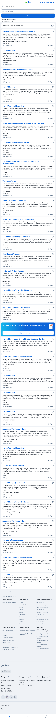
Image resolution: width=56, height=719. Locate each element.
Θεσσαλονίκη (23, 605)
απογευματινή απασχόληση (10, 647)
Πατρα (21, 624)
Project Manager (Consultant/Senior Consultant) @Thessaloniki (21, 163)
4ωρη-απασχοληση (8, 645)
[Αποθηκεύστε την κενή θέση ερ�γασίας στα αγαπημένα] (53, 50)
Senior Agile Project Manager (13, 271)
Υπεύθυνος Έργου (9, 181)
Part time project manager (9, 602)
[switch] (52, 25)
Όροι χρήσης (5, 705)
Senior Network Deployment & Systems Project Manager (23, 123)
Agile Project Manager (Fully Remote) (16, 307)
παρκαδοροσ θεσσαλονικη (44, 634)
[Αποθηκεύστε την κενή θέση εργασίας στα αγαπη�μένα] (53, 540)
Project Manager (9, 50)
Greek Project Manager (11, 254)
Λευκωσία (22, 614)
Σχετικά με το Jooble (7, 680)
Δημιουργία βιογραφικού (28, 333)
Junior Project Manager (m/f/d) (14, 200)
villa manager (40, 602)
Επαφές (3, 683)
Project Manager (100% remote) (14, 483)
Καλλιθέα (22, 616)
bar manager (40, 616)
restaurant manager (42, 605)
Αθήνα (21, 602)
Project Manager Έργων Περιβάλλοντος (17, 290)
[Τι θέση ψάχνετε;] (28, 7)
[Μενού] (2, 2)
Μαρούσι (21, 607)
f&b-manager (40, 609)
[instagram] (7, 697)
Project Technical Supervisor (13, 106)
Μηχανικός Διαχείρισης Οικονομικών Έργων (19, 31)
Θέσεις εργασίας (6, 685)
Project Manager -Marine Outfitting (16, 142)
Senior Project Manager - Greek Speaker (17, 356)
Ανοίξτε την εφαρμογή (47, 2)
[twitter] (11, 697)
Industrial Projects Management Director (18, 69)
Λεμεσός (21, 612)
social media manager (42, 612)
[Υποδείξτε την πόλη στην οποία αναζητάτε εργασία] (28, 11)
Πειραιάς (21, 619)
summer (5, 635)
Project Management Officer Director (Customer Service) (24, 339)
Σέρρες (21, 621)
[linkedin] (15, 697)
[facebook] (3, 697)
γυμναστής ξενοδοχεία (43, 648)
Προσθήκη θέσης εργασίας (27, 685)
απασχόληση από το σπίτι (10, 652)
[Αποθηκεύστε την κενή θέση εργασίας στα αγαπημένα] (53, 31)
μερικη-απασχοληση (8, 649)
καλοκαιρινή (6, 633)
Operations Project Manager (13, 540)
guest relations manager (43, 624)
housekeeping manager (43, 619)
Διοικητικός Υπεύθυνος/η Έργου (15, 429)
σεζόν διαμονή (6, 642)
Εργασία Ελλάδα (6, 691)
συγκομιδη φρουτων (8, 637)
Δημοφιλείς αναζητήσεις (11, 596)
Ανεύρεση (28, 16)
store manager (40, 621)
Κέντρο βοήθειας (6, 688)
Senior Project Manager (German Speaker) (18, 219)
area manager (40, 614)
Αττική (21, 609)
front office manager (42, 607)
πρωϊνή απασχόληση (8, 640)
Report (50, 45)
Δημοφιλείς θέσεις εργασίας (27, 630)
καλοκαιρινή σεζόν (8, 630)
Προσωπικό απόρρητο (8, 709)
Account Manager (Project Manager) (16, 237)
